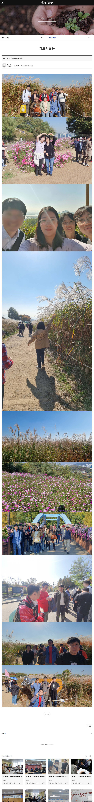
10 (57, 766)
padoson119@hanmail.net (56, 793)
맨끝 (64, 765)
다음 (61, 765)
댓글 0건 (9, 66)
